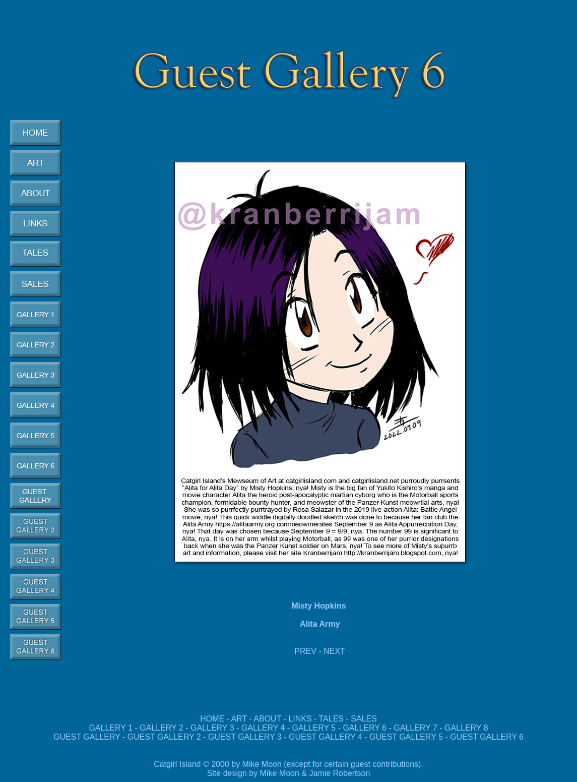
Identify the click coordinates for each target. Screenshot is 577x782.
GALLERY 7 (415, 728)
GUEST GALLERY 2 (165, 737)
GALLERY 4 (263, 728)
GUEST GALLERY (86, 737)
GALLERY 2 (161, 728)
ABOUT (267, 718)
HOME (212, 718)
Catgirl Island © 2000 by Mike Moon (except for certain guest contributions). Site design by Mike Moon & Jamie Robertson (288, 768)
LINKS (299, 718)
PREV (305, 651)
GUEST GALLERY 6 (487, 737)
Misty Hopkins (319, 605)
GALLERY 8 (466, 728)
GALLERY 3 (212, 728)
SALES (364, 718)
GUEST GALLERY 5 (406, 737)
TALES (331, 718)
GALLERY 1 (111, 728)
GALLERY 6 (365, 728)
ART (239, 718)
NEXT (334, 651)
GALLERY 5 (315, 728)
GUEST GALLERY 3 (246, 737)
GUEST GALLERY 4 (325, 737)
